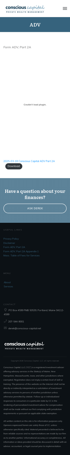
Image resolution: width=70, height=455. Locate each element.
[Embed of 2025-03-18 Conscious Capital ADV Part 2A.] (35, 104)
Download (14, 166)
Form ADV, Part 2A (14, 247)
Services (8, 286)
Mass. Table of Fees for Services (21, 255)
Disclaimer (9, 243)
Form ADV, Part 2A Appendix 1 (21, 251)
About (7, 282)
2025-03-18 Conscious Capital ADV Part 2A (29, 161)
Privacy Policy (11, 238)
